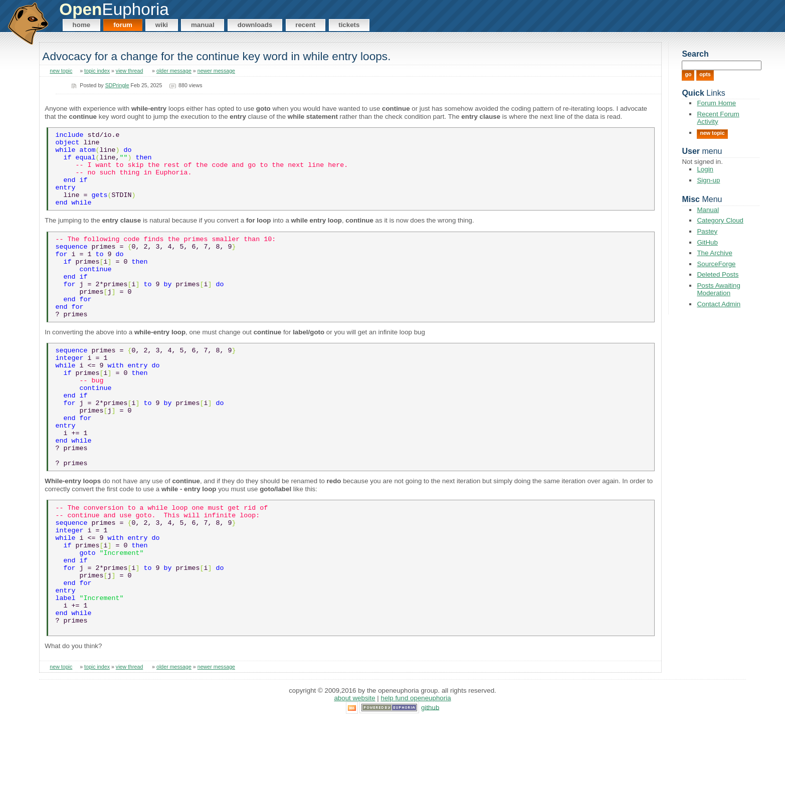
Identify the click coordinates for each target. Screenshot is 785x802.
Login (705, 169)
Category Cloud (720, 220)
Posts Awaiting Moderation (718, 289)
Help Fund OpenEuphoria (416, 779)
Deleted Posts (717, 274)
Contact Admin (718, 304)
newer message (216, 71)
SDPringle (117, 85)
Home (82, 25)
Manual (203, 25)
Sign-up (708, 180)
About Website (354, 779)
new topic (61, 71)
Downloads (255, 25)
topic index (97, 71)
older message (173, 71)
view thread (129, 71)
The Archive (714, 253)
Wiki (161, 25)
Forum (122, 25)
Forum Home (716, 103)
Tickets (348, 25)
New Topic (712, 133)
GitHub (707, 242)
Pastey (707, 231)
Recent (305, 25)
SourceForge (716, 264)
